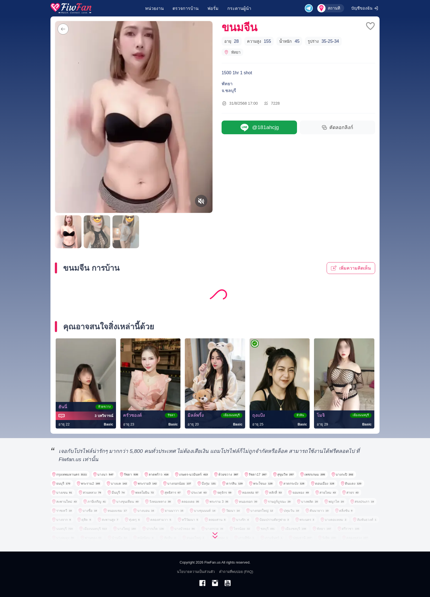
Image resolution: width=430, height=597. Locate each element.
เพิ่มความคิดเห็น (351, 268)
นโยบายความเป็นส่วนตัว (196, 572)
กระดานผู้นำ (239, 8)
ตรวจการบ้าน (185, 8)
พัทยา (232, 52)
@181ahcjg (259, 127)
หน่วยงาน (154, 8)
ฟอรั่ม (213, 8)
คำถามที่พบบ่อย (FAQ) (236, 572)
